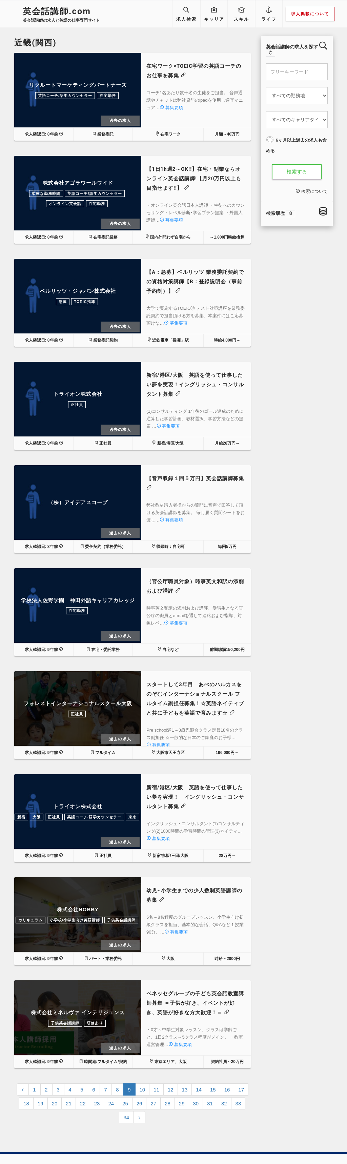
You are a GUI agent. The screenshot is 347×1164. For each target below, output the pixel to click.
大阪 (37, 817)
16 (227, 1089)
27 (153, 1103)
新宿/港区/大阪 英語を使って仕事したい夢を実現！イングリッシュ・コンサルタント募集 (195, 384)
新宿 (21, 817)
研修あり (95, 1023)
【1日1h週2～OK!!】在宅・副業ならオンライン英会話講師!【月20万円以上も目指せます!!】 (193, 178)
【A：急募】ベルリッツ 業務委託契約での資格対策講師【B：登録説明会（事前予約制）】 (195, 281)
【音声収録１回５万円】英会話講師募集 (195, 478)
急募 (63, 302)
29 (182, 1103)
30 (196, 1103)
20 (55, 1103)
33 (238, 1103)
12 (171, 1089)
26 (139, 1103)
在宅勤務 (108, 96)
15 (213, 1089)
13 (185, 1089)
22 (83, 1103)
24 (111, 1103)
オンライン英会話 (65, 204)
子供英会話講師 (121, 920)
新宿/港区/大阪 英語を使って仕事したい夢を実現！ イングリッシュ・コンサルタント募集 (195, 797)
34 (126, 1117)
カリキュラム (30, 920)
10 (142, 1089)
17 (241, 1089)
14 (199, 1089)
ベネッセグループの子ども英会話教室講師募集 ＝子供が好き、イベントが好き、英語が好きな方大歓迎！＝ (195, 1003)
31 (210, 1103)
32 (224, 1103)
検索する (297, 172)
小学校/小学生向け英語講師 (75, 920)
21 (69, 1103)
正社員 (77, 405)
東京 (132, 817)
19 (40, 1103)
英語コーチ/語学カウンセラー (65, 96)
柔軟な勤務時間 (46, 193)
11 (156, 1089)
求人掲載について (310, 14)
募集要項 (171, 107)
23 (97, 1103)
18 (26, 1103)
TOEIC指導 (84, 302)
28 (167, 1103)
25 (125, 1103)
